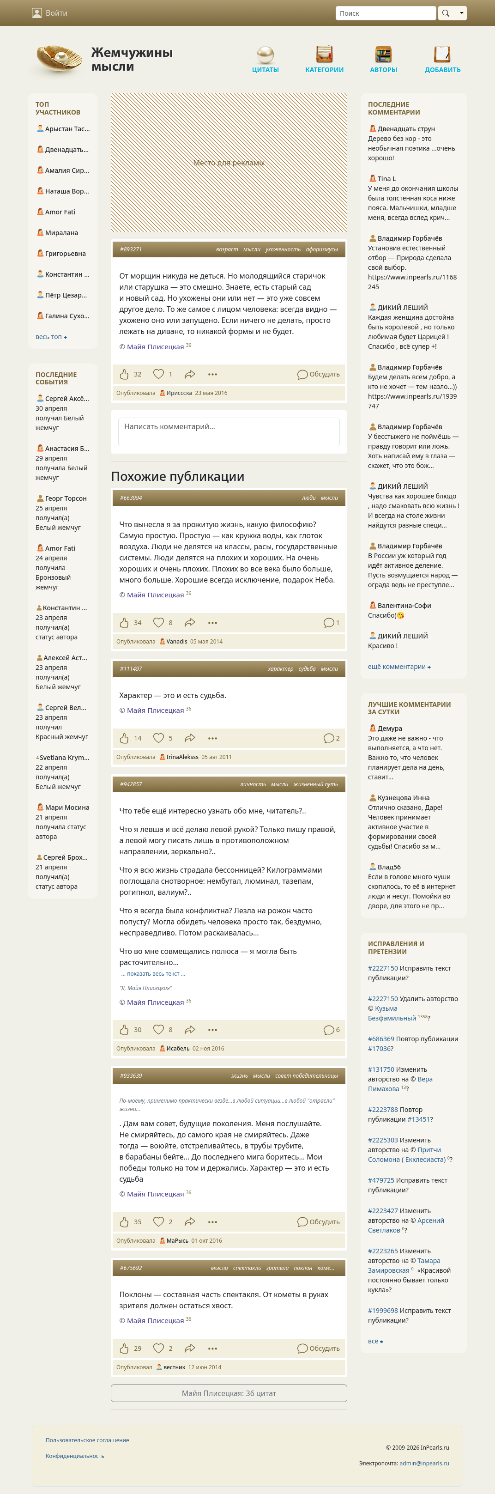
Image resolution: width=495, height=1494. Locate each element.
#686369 (381, 1038)
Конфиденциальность (75, 1456)
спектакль (247, 1268)
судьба (307, 669)
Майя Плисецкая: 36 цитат (229, 1393)
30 (137, 1029)
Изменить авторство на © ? (400, 1079)
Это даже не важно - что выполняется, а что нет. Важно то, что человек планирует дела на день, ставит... (406, 757)
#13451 (418, 1119)
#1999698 (383, 1310)
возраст (227, 249)
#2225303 (383, 1140)
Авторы (384, 51)
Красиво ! (383, 645)
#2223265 (383, 1250)
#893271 (131, 249)
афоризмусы (322, 249)
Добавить (443, 51)
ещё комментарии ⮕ (399, 666)
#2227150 (383, 968)
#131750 (381, 1069)
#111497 (131, 669)
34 (137, 622)
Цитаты (265, 51)
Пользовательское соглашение (87, 1440)
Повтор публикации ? (413, 1043)
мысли (251, 249)
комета (328, 1268)
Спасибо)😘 (386, 615)
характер (281, 669)
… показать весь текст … (153, 974)
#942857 (131, 784)
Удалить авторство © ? (413, 1008)
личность (253, 784)
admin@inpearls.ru (424, 1463)
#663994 (131, 498)
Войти (49, 13)
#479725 (381, 1180)
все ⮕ (375, 1340)
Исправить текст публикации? (409, 973)
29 (137, 1348)
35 (137, 1221)
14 (137, 738)
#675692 (131, 1268)
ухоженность (283, 249)
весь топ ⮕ (51, 336)
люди (309, 498)
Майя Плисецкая (155, 346)
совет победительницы (306, 1076)
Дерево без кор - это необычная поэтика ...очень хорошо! (411, 148)
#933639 (131, 1076)
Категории (325, 51)
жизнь (239, 1076)
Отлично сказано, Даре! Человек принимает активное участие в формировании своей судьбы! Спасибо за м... (405, 826)
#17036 (379, 1048)
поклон (303, 1268)
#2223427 (383, 1210)
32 (137, 374)
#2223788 (383, 1109)
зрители (277, 1268)
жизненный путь (315, 784)
